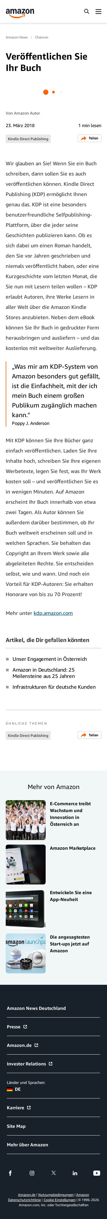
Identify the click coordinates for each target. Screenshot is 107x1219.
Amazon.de (23, 1045)
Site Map (16, 1126)
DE (14, 1089)
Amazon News (17, 37)
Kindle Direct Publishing (28, 138)
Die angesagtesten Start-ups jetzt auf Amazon (70, 943)
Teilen (89, 138)
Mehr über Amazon (27, 1144)
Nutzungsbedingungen (56, 1194)
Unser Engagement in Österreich (50, 659)
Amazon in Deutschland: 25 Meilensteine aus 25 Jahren (44, 672)
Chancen (41, 37)
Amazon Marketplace (73, 848)
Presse (17, 1027)
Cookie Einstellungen (60, 1200)
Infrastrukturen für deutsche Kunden (54, 687)
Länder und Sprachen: (26, 1082)
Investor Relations (30, 1064)
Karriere (19, 1107)
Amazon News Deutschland (36, 1008)
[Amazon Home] (20, 13)
